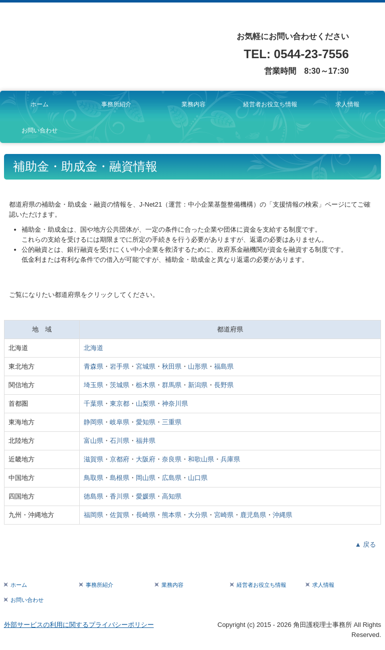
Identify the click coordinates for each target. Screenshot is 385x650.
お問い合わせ (40, 130)
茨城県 (119, 385)
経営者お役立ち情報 (270, 104)
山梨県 (145, 403)
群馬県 (171, 385)
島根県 (119, 477)
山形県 (198, 366)
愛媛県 (145, 496)
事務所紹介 (116, 104)
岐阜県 (119, 422)
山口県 (198, 477)
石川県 (119, 440)
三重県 (171, 422)
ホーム (40, 104)
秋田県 (171, 366)
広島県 (171, 477)
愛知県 (145, 422)
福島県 (224, 366)
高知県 (171, 496)
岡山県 (145, 477)
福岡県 (93, 515)
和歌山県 (201, 459)
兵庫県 (230, 459)
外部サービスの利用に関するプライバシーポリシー (79, 624)
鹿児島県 (253, 515)
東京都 (119, 403)
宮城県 (145, 366)
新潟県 (198, 385)
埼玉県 (93, 385)
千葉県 (93, 403)
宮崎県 (224, 515)
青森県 (93, 366)
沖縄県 (282, 515)
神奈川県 (175, 403)
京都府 (119, 459)
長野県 (224, 385)
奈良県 (171, 459)
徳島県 (93, 496)
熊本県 (171, 515)
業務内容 (193, 104)
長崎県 (145, 515)
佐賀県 (119, 515)
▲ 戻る (365, 544)
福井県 (145, 440)
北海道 (93, 348)
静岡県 (93, 422)
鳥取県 (93, 477)
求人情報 (347, 104)
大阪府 (145, 459)
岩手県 (119, 366)
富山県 (93, 440)
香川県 (119, 496)
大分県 (198, 515)
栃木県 (145, 385)
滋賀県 (93, 459)
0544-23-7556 (311, 54)
